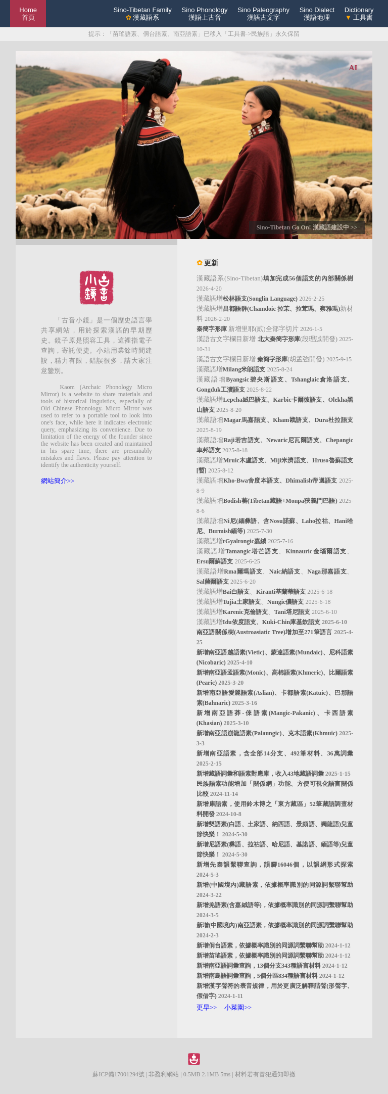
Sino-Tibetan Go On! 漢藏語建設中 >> (307, 227)
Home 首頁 (28, 13)
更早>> (207, 1007)
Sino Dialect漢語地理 (317, 13)
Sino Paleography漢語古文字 (263, 13)
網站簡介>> (58, 481)
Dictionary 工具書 (359, 13)
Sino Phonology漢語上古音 (204, 13)
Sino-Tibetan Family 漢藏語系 (143, 13)
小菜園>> (238, 1007)
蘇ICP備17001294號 (118, 1074)
